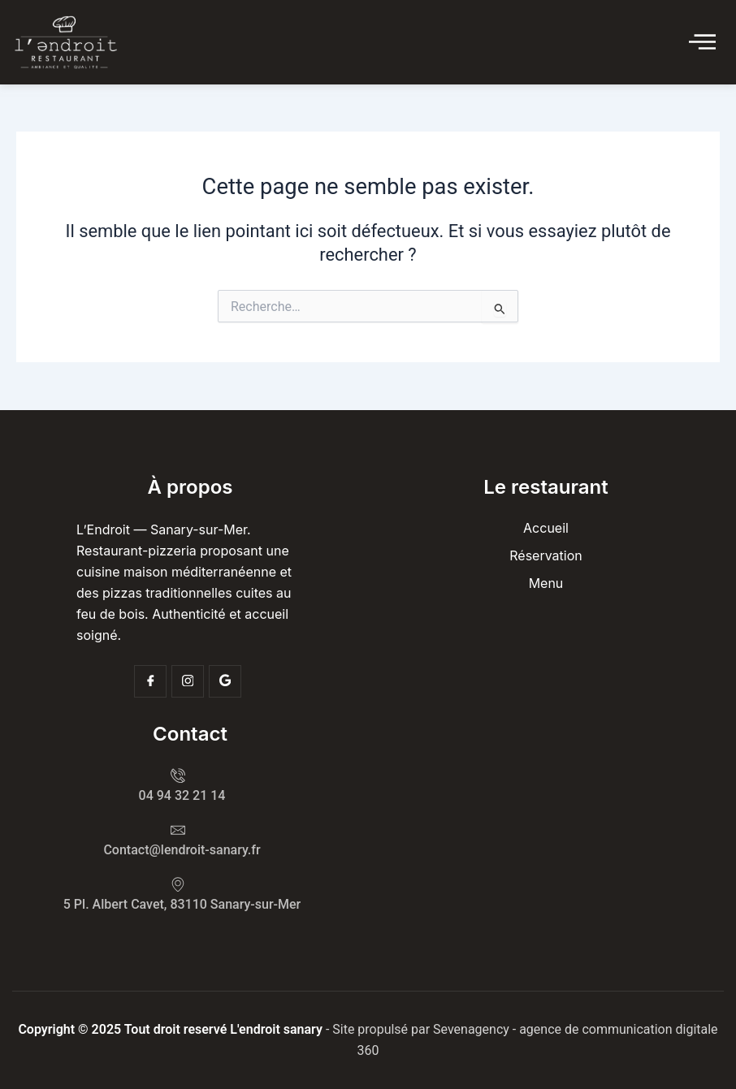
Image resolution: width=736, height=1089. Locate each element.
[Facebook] (150, 681)
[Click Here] (702, 42)
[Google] (225, 681)
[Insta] (187, 681)
